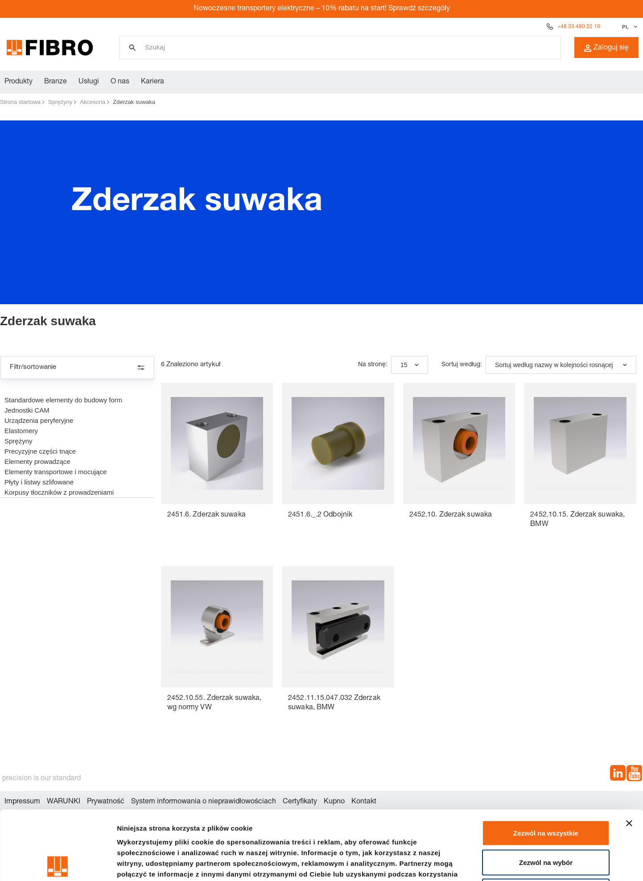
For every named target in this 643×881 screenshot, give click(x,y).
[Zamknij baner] (629, 754)
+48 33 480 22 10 (578, 26)
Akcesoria (92, 102)
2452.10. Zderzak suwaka (450, 515)
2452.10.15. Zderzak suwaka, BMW (577, 520)
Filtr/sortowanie (77, 367)
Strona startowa (20, 102)
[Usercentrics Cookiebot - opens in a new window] (58, 863)
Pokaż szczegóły (476, 863)
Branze (55, 82)
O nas (120, 82)
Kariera (152, 82)
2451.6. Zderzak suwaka (206, 515)
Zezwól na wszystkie (545, 764)
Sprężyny (60, 102)
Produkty (18, 82)
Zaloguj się (606, 48)
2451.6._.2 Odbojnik (320, 515)
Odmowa (546, 822)
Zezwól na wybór (546, 793)
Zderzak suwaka (134, 102)
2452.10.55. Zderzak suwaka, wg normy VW (214, 703)
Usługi (88, 82)
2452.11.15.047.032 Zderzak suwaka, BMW (334, 703)
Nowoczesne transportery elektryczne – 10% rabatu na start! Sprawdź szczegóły (322, 8)
